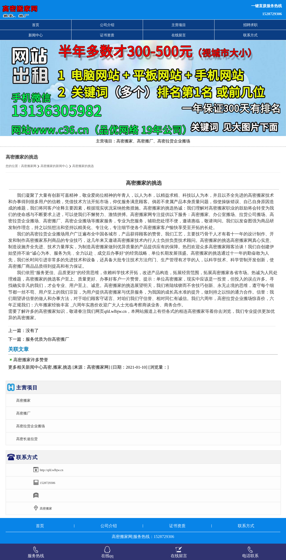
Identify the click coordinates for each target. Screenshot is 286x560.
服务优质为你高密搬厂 (47, 339)
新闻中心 (35, 35)
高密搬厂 (23, 413)
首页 (35, 25)
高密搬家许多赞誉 (30, 359)
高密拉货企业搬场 (30, 426)
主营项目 (178, 25)
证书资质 (107, 35)
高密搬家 (23, 400)
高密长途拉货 (27, 439)
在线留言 (178, 35)
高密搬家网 (28, 166)
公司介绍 (107, 25)
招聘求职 (250, 25)
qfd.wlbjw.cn (115, 311)
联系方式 (250, 35)
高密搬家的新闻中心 (54, 166)
